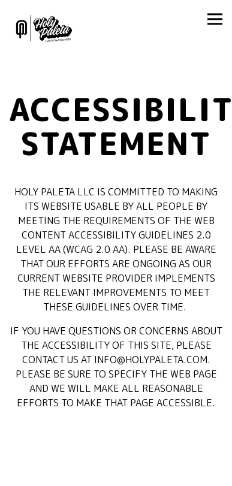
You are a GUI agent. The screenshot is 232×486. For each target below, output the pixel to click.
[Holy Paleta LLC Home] (69, 27)
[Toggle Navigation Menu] (215, 19)
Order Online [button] (116, 474)
